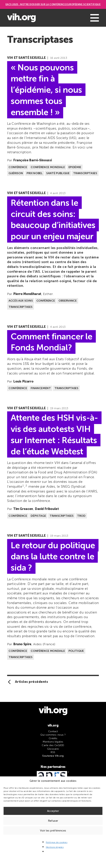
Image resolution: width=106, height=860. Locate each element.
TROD (81, 515)
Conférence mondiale (48, 167)
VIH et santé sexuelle (26, 58)
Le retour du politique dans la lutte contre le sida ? (53, 556)
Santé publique (58, 173)
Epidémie (75, 167)
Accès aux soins (21, 300)
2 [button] (26, 485)
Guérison (16, 173)
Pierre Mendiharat (27, 294)
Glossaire (53, 748)
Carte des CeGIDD (53, 745)
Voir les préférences (53, 830)
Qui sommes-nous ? (52, 734)
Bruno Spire (22, 644)
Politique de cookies (56, 842)
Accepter (53, 811)
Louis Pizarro (23, 381)
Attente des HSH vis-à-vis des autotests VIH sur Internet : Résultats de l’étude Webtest (54, 434)
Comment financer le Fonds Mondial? (51, 342)
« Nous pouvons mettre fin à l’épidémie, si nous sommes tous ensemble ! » (46, 89)
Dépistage (38, 515)
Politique (76, 651)
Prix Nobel (35, 173)
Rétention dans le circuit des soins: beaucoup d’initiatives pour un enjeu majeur (53, 219)
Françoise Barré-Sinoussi (32, 160)
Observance (68, 300)
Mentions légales (55, 847)
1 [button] (23, 485)
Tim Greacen (23, 509)
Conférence (18, 167)
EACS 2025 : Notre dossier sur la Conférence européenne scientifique (53, 4)
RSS (53, 752)
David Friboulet (47, 509)
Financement (41, 388)
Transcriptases (85, 173)
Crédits (53, 738)
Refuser (53, 820)
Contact (53, 731)
